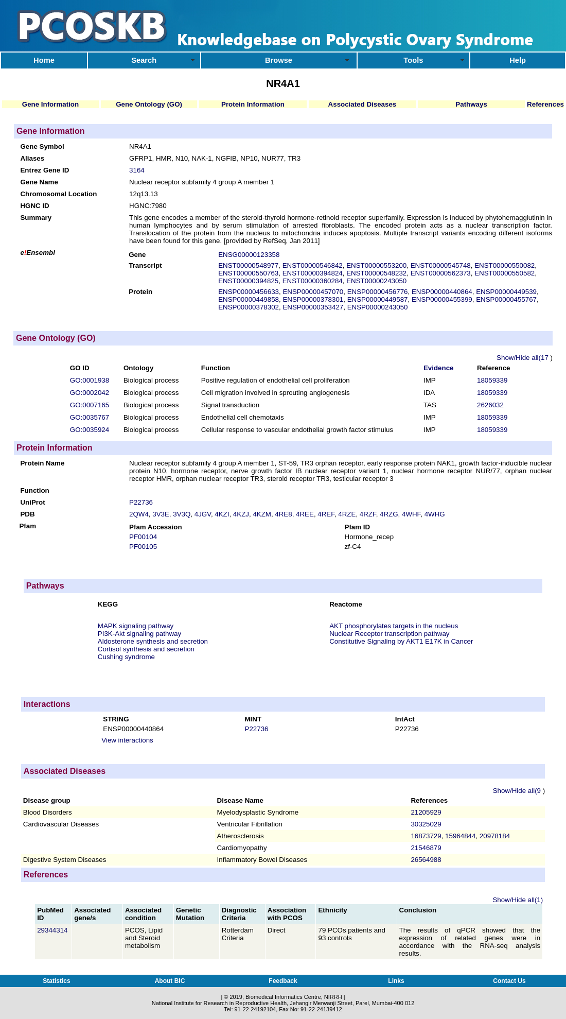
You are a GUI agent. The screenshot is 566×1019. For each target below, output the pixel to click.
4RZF (368, 514)
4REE (305, 514)
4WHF (411, 514)
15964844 (460, 836)
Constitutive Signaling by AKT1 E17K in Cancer (401, 641)
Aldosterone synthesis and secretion (153, 641)
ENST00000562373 (441, 273)
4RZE (347, 514)
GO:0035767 (89, 417)
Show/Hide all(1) (517, 900)
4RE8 (283, 514)
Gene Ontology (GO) (149, 104)
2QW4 (139, 514)
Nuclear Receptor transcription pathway (389, 633)
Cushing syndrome (126, 657)
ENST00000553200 (376, 265)
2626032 (490, 405)
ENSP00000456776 (377, 292)
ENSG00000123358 (248, 254)
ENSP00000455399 (442, 299)
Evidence (438, 368)
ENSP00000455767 (506, 299)
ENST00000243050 (376, 281)
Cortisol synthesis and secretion (146, 649)
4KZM (262, 514)
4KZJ (241, 514)
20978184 (495, 836)
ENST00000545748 (441, 265)
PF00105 (143, 546)
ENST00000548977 (248, 265)
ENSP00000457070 (312, 292)
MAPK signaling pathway (135, 626)
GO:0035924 (89, 430)
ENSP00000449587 (377, 299)
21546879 (426, 848)
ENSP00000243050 (377, 307)
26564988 (426, 859)
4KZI (222, 514)
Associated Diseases (362, 104)
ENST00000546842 (312, 265)
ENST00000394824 (312, 273)
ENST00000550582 (504, 273)
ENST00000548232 (376, 273)
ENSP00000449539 (506, 292)
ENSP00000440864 (442, 292)
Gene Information (50, 104)
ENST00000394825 (248, 281)
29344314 (53, 930)
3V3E (160, 514)
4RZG (389, 514)
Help (517, 60)
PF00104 (143, 537)
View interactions (127, 740)
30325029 (426, 824)
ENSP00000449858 (248, 299)
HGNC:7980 (148, 206)
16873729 (426, 836)
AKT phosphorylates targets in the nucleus (393, 626)
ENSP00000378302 (248, 307)
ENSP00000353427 (312, 307)
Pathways (471, 104)
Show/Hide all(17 (523, 357)
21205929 (426, 812)
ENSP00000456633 (248, 292)
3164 (137, 170)
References (545, 104)
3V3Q (181, 514)
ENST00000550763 (248, 273)
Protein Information (253, 104)
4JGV (202, 514)
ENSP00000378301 (312, 299)
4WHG (434, 514)
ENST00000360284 (312, 281)
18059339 (492, 380)
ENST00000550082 (504, 265)
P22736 (141, 502)
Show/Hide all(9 (518, 791)
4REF (325, 514)
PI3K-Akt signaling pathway (139, 633)
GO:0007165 (89, 405)
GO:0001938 (89, 380)
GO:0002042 (89, 392)
